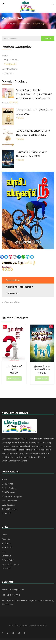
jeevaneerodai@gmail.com (13, 589)
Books (13, 23)
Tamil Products (8, 492)
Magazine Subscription (12, 496)
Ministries (6, 543)
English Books (11, 59)
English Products (9, 488)
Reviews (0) (12, 293)
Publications (7, 547)
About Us (6, 539)
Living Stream (21, 625)
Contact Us (6, 513)
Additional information (19, 286)
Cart (3, 551)
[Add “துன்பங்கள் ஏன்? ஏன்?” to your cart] (14, 378)
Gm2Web (43, 625)
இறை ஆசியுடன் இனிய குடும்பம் (42, 367)
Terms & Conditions (10, 564)
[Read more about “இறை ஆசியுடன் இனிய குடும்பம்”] (42, 378)
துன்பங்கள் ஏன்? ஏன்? (14, 367)
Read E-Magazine (9, 500)
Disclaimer (6, 568)
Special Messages (9, 509)
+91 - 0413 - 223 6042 (11, 595)
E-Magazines (8, 73)
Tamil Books (24, 23)
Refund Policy (7, 560)
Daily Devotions (9, 68)
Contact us (6, 556)
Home (4, 23)
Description (13, 280)
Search (48, 38)
